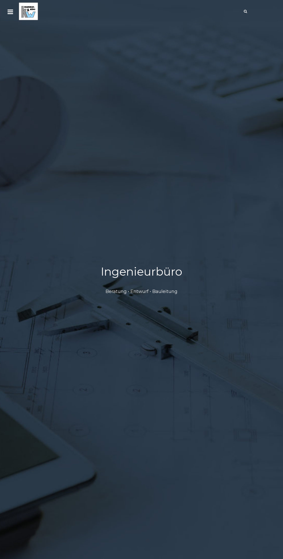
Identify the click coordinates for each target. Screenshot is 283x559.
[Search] (245, 11)
